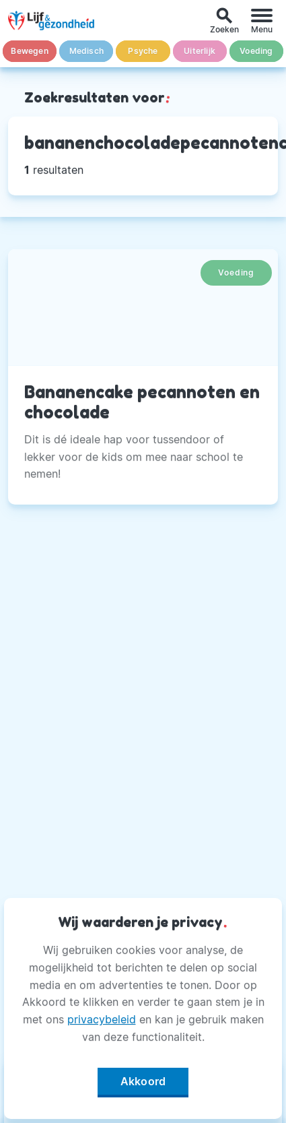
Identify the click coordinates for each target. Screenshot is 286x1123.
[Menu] (262, 20)
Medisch (86, 51)
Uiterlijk (199, 51)
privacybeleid (101, 1019)
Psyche (142, 51)
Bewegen (29, 51)
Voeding (256, 51)
